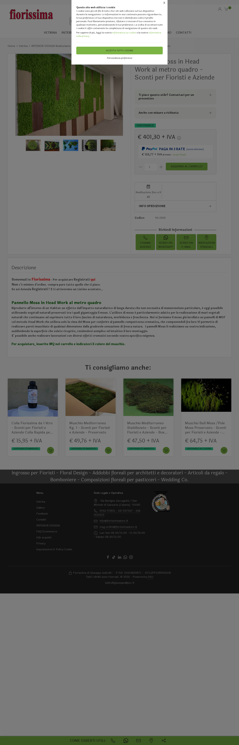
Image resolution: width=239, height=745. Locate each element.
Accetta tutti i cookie (119, 50)
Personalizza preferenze (119, 58)
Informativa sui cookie (124, 32)
